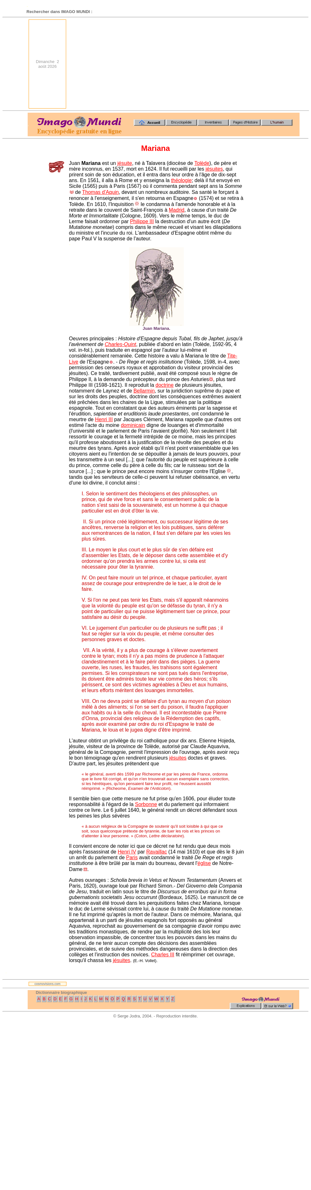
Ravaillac (156, 851)
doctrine (165, 385)
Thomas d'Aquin (100, 192)
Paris (132, 857)
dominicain (133, 425)
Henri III (104, 419)
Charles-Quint (120, 344)
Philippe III (142, 221)
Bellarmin (144, 390)
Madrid (176, 210)
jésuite (124, 163)
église (204, 863)
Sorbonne (146, 804)
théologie (181, 180)
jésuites (214, 169)
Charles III (162, 954)
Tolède (201, 163)
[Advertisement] (216, 64)
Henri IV (127, 851)
